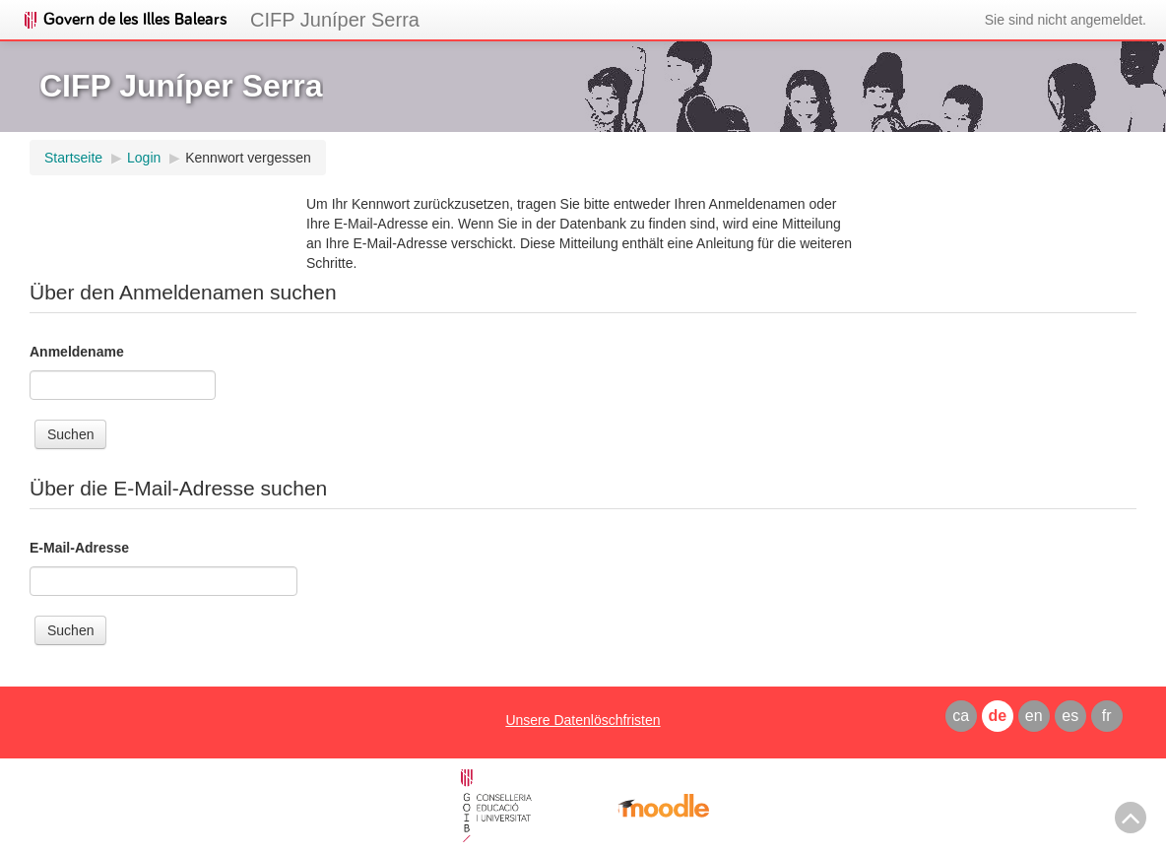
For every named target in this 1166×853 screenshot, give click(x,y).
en (1034, 715)
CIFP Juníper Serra (335, 20)
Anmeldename (77, 352)
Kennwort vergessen (248, 157)
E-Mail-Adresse (79, 548)
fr (1107, 715)
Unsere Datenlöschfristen (582, 720)
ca (960, 715)
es (1070, 715)
